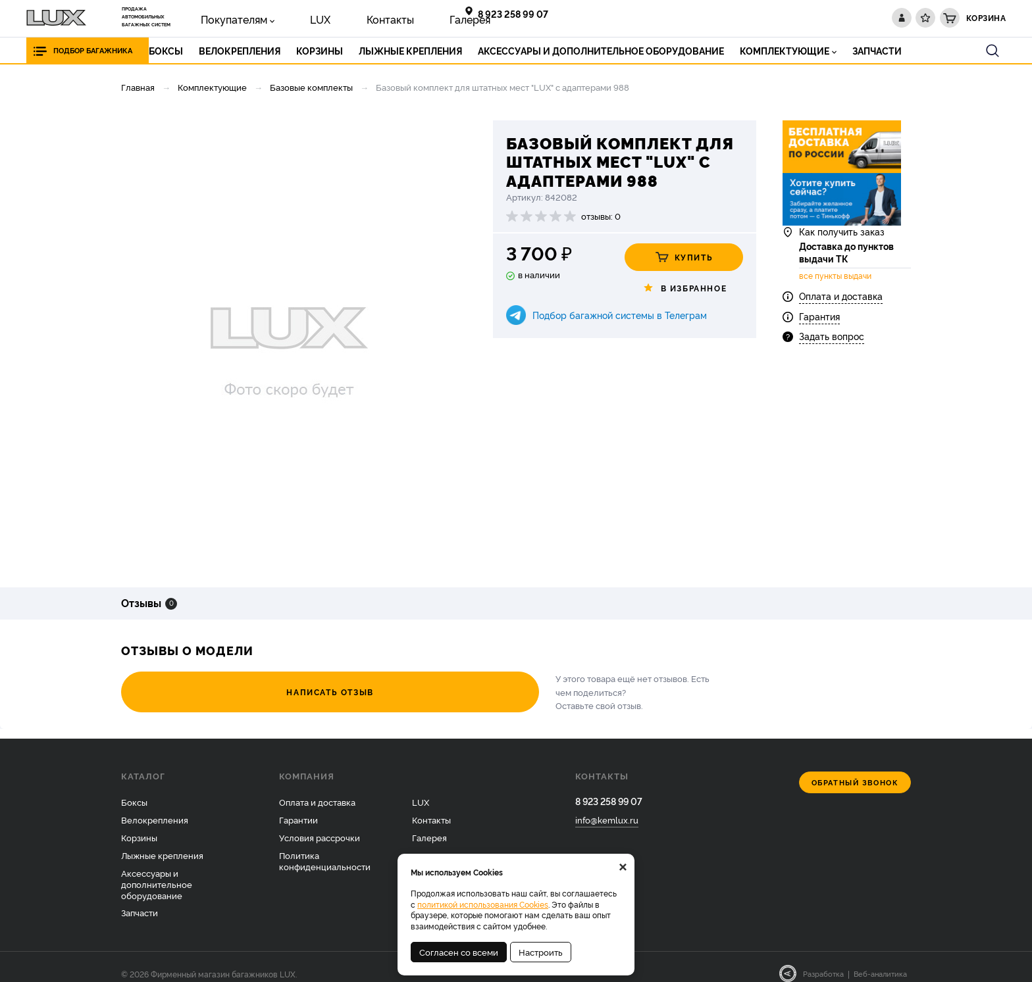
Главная (138, 87)
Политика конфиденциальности (325, 847)
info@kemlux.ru (606, 809)
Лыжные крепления (162, 842)
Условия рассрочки (319, 824)
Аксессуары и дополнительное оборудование (156, 870)
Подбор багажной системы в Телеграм (619, 314)
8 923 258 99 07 (518, 13)
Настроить (541, 952)
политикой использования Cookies (482, 904)
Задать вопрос (831, 360)
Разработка (823, 960)
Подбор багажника (104, 50)
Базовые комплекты (311, 87)
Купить (684, 257)
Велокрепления (154, 806)
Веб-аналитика (880, 960)
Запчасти (139, 899)
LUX (282, 17)
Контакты (329, 17)
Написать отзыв (193, 685)
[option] (289, 344)
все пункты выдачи (835, 300)
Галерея (385, 17)
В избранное (684, 288)
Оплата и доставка (841, 320)
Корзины (139, 824)
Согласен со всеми (458, 952)
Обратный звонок (855, 769)
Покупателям (220, 17)
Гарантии (298, 806)
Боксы (134, 789)
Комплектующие (212, 87)
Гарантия (819, 340)
